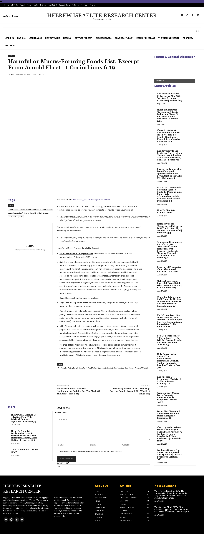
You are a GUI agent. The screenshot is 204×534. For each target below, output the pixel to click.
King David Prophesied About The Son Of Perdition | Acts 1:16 (169, 269)
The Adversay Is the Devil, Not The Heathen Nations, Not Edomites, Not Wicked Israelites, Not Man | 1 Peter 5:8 (169, 155)
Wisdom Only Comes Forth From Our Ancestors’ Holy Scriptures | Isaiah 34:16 (168, 397)
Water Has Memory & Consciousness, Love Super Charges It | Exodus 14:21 (168, 414)
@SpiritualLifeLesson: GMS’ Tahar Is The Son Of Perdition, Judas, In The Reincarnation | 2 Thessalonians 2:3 (169, 301)
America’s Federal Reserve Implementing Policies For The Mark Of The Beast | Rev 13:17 (78, 391)
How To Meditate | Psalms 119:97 (24, 450)
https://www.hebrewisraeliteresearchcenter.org (30, 250)
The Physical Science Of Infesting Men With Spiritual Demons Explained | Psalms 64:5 (23, 418)
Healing (11, 56)
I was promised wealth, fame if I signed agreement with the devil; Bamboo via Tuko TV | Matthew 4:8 (169, 174)
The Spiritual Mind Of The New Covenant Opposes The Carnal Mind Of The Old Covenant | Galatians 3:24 (171, 509)
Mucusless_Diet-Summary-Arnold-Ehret (91, 199)
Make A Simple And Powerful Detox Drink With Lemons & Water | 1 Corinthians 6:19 (169, 284)
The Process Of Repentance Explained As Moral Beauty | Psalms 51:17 (169, 380)
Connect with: (61, 412)
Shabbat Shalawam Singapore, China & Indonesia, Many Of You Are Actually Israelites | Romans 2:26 (167, 115)
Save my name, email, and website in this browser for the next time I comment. (92, 451)
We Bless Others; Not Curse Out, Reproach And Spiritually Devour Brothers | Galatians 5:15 (169, 454)
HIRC (12, 74)
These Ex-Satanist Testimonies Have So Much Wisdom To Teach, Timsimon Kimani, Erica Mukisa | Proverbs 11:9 (24, 435)
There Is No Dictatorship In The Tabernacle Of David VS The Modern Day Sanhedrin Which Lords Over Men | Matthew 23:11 (171, 494)
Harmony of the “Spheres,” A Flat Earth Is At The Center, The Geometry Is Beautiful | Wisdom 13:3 (169, 228)
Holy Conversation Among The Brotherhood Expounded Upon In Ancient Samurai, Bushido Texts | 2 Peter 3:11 (169, 361)
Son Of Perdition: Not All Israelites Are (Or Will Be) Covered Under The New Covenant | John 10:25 (170, 340)
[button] (197, 31)
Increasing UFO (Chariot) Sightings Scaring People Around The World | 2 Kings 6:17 (130, 391)
